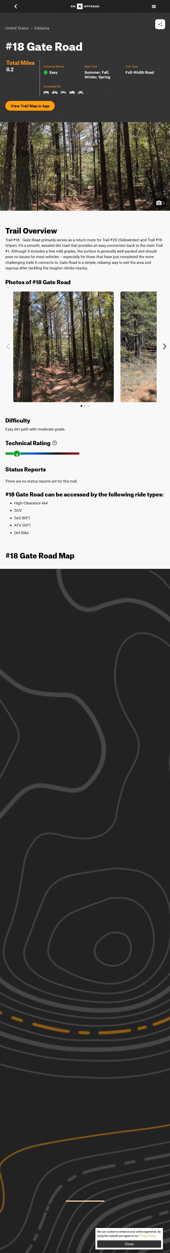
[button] (18, 6)
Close (129, 1244)
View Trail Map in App (30, 106)
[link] (54, 441)
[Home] (85, 6)
